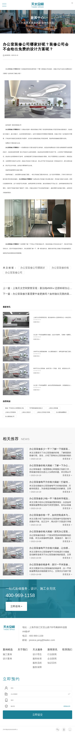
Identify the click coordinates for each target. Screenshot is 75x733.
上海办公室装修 (53, 408)
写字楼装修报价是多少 (36, 408)
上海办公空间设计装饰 (43, 412)
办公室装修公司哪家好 (32, 267)
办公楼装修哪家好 (61, 412)
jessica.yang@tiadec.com (42, 640)
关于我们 (23, 649)
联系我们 (67, 649)
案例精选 (8, 649)
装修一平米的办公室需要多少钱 (14, 408)
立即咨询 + (16, 606)
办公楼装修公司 (9, 416)
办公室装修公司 (13, 272)
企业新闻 (52, 658)
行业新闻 (52, 654)
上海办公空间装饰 (10, 412)
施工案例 (7, 654)
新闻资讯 (52, 649)
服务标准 (37, 658)
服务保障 (37, 667)
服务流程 (37, 663)
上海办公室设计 (26, 412)
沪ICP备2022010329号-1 (10, 729)
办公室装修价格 (60, 267)
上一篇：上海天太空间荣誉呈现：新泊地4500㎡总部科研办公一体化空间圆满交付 (37, 288)
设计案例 (7, 658)
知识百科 (52, 663)
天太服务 (37, 649)
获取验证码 (67, 706)
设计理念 (37, 654)
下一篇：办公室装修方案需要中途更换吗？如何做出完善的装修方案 (37, 293)
